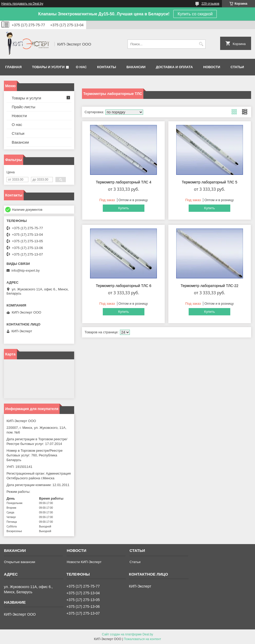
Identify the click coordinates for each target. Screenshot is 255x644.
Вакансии (135, 67)
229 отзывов (210, 3)
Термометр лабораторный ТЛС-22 (209, 286)
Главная (13, 67)
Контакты (106, 67)
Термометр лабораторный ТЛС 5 (209, 182)
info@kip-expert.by (25, 270)
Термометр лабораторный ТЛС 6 (123, 286)
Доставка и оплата (174, 67)
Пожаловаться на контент (142, 639)
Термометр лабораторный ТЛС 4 (123, 182)
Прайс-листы (23, 107)
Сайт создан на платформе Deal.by (127, 634)
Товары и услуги (48, 67)
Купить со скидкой (195, 14)
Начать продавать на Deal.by (22, 3)
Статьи (237, 67)
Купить (123, 208)
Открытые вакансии (19, 562)
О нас (81, 67)
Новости (211, 67)
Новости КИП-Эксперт (84, 562)
